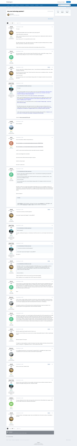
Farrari (11, 51)
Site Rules (36, 5)
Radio (30, 204)
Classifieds (27, 5)
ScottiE (11, 121)
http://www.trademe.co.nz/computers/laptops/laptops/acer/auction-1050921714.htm (29, 143)
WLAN (21, 203)
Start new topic (50, 18)
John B (12, 14)
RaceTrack (22, 5)
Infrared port (25, 204)
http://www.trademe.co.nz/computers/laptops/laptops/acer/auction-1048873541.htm (29, 146)
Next (12, 428)
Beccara (11, 297)
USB (32, 204)
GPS (48, 203)
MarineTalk (17, 15)
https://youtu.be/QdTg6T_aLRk (25, 117)
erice (11, 137)
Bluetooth (42, 203)
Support (41, 5)
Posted (19, 26)
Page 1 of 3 (19, 428)
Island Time (11, 83)
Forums (8, 5)
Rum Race (32, 5)
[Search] (63, 5)
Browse (17, 5)
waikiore (11, 398)
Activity (12, 5)
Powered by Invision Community (38, 444)
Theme (38, 442)
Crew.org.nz (9, 2)
